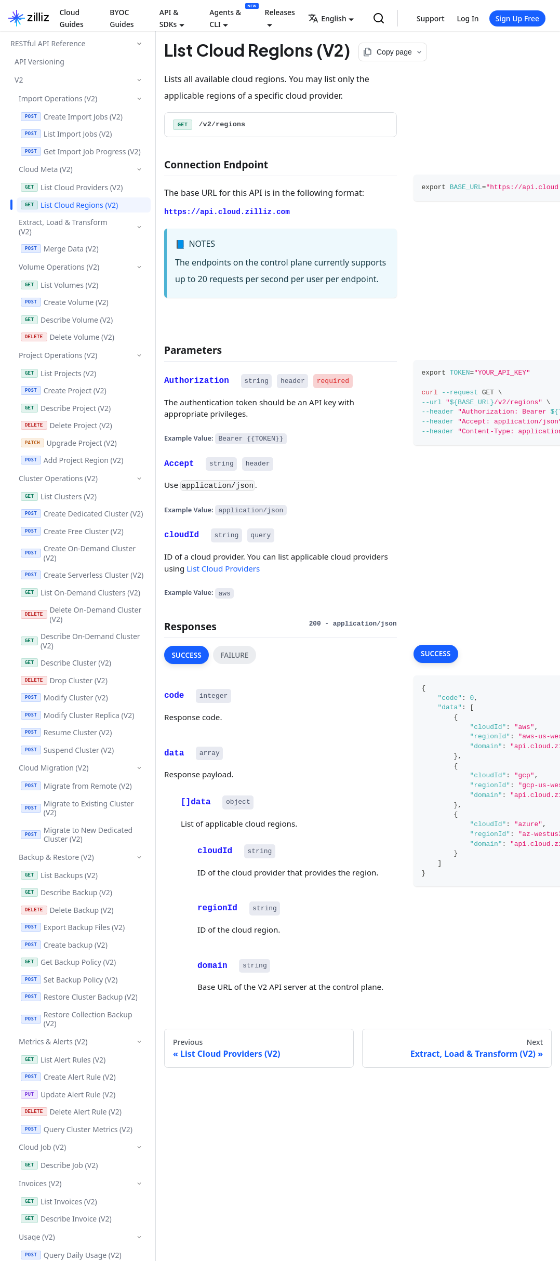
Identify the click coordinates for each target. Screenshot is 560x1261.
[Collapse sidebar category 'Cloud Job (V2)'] (139, 1147)
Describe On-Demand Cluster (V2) (80, 641)
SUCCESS (186, 655)
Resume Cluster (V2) (66, 732)
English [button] (327, 18)
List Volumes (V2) (59, 285)
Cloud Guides (71, 18)
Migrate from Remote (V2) (76, 786)
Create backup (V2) (64, 945)
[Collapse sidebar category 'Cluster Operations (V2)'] (139, 478)
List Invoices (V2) (59, 1201)
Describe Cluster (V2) (66, 663)
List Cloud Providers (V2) (72, 187)
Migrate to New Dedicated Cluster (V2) (76, 834)
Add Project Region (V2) (72, 460)
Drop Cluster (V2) (64, 680)
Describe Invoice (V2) (66, 1219)
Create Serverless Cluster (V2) (82, 575)
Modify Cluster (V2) (64, 697)
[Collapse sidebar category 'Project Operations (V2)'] (139, 355)
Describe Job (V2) (59, 1165)
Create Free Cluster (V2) (72, 531)
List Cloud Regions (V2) (69, 205)
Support (431, 18)
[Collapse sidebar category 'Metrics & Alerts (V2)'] (139, 1041)
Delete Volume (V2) (67, 337)
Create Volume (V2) (65, 302)
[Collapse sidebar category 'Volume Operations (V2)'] (139, 267)
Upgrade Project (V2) (69, 443)
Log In (468, 18)
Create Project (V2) (63, 390)
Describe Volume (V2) (67, 320)
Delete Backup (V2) (67, 910)
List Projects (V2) (58, 373)
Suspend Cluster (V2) (67, 750)
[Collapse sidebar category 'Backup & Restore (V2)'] (139, 857)
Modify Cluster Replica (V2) (77, 715)
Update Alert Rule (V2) (68, 1094)
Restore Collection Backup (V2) (76, 1019)
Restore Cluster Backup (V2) (79, 997)
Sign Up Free (517, 18)
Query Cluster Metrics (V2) (76, 1129)
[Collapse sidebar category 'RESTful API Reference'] (139, 43)
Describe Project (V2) (66, 408)
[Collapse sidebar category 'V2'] (139, 80)
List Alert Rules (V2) (63, 1060)
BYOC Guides (122, 18)
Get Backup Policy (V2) (68, 962)
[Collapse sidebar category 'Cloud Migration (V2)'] (139, 768)
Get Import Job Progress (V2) (81, 151)
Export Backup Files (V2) (73, 927)
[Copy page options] (392, 52)
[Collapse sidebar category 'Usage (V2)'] (139, 1237)
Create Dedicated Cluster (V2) (82, 514)
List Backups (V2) (59, 875)
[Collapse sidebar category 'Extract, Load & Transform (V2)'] (139, 227)
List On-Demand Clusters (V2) (80, 593)
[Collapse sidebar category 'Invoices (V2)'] (139, 1183)
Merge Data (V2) (60, 249)
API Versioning (39, 62)
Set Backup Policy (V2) (69, 980)
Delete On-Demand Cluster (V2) (81, 614)
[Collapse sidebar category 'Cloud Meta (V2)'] (139, 169)
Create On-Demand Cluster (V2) (78, 553)
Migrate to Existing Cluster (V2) (77, 808)
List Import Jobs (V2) (66, 134)
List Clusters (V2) (59, 496)
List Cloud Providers (223, 568)
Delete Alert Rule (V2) (71, 1112)
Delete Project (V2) (66, 425)
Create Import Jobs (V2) (72, 117)
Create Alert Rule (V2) (68, 1077)
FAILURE (234, 655)
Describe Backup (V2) (66, 892)
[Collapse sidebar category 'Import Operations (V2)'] (139, 98)
